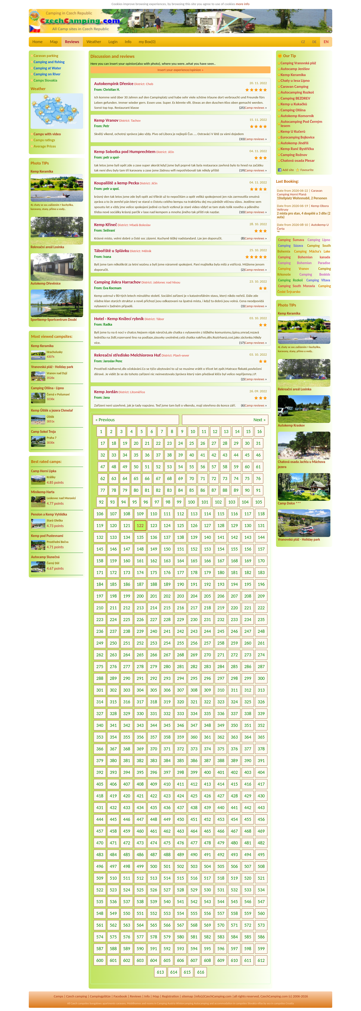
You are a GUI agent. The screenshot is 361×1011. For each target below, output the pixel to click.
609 (220, 960)
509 (99, 878)
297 (220, 678)
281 (180, 666)
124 (166, 525)
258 (220, 643)
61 (258, 466)
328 (113, 713)
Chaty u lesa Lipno (295, 80)
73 (225, 478)
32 (102, 455)
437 (180, 807)
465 (207, 831)
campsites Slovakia (246, 1003)
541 (180, 901)
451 (193, 819)
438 (193, 807)
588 (113, 948)
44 (236, 455)
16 (259, 431)
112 (180, 513)
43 (225, 455)
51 (147, 466)
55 (191, 466)
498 (126, 866)
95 (134, 502)
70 (191, 478)
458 (113, 831)
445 (113, 819)
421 (140, 796)
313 (261, 690)
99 (179, 502)
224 (113, 619)
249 (99, 643)
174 (140, 572)
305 (153, 690)
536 (113, 901)
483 (99, 854)
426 (207, 796)
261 (261, 643)
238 (126, 631)
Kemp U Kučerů (293, 131)
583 (220, 937)
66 (147, 478)
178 (193, 572)
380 (113, 760)
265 (140, 654)
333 (180, 713)
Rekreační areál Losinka (47, 247)
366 (99, 749)
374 (207, 749)
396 (153, 772)
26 (202, 443)
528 (180, 890)
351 (247, 725)
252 (140, 643)
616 (200, 972)
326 (261, 701)
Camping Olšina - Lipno (47, 388)
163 (166, 560)
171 (99, 572)
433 (126, 807)
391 (261, 760)
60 (247, 466)
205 (207, 596)
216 (180, 607)
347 (193, 725)
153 (207, 549)
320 (180, 701)
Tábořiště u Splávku (111, 250)
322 (207, 701)
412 (193, 784)
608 (207, 960)
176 (166, 572)
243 (193, 631)
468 (247, 831)
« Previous (105, 419)
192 (207, 584)
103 (231, 502)
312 (247, 690)
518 (220, 878)
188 (153, 584)
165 (193, 560)
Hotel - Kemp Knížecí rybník (119, 318)
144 (261, 537)
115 (220, 513)
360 (193, 737)
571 (234, 925)
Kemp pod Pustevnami (47, 536)
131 (261, 525)
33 (113, 455)
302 (113, 690)
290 (126, 678)
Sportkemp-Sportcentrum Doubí (54, 320)
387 (207, 760)
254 (166, 643)
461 (153, 831)
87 (214, 490)
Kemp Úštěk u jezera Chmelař (52, 410)
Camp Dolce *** (289, 503)
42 (214, 455)
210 (99, 607)
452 (207, 819)
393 (113, 772)
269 (193, 654)
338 (247, 713)
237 (113, 631)
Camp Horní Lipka (43, 471)
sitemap (187, 996)
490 (193, 854)
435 (153, 807)
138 (180, 537)
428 (234, 796)
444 (99, 819)
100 (191, 502)
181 (234, 572)
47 (102, 466)
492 (220, 854)
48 (113, 466)
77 (102, 490)
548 (99, 913)
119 (99, 525)
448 (153, 819)
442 (247, 807)
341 (113, 725)
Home (37, 41)
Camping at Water (47, 68)
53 (169, 466)
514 (166, 878)
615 (187, 972)
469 (261, 831)
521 (261, 878)
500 (153, 866)
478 (207, 843)
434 (140, 807)
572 (247, 925)
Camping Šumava (291, 240)
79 (124, 490)
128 (220, 525)
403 (247, 772)
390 (247, 760)
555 (193, 913)
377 (247, 749)
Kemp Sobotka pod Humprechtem (125, 151)
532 (234, 890)
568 (193, 925)
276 (113, 666)
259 (234, 643)
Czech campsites (80, 1003)
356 (140, 737)
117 (247, 513)
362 (220, 737)
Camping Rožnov (294, 154)
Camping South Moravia (296, 286)
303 (126, 690)
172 (113, 572)
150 (166, 549)
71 (202, 478)
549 (113, 913)
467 (234, 831)
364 (247, 737)
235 (261, 619)
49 (124, 466)
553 (166, 913)
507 (247, 866)
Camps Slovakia (45, 80)
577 (140, 937)
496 (99, 866)
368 (126, 749)
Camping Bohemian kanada (304, 257)
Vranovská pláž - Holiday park (52, 367)
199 (126, 596)
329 (126, 713)
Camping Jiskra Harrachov (117, 282)
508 (261, 866)
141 (220, 537)
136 (153, 537)
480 (234, 843)
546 (247, 901)
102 (218, 502)
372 (180, 749)
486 (140, 854)
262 (99, 654)
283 (207, 666)
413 (207, 784)
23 (169, 443)
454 (234, 819)
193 (220, 584)
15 (248, 431)
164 (180, 560)
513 (153, 878)
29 (236, 443)
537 (126, 901)
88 (225, 490)
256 (193, 643)
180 (220, 572)
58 (225, 466)
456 (261, 819)
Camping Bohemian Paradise (304, 263)
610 (234, 960)
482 (261, 843)
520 (247, 878)
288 (99, 678)
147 (126, 549)
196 (261, 584)
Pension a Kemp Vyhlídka (49, 514)
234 (247, 619)
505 (220, 866)
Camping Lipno (319, 240)
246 (234, 631)
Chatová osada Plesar (298, 160)
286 (247, 666)
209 (261, 596)
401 (220, 772)
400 (207, 772)
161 (140, 560)
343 (140, 725)
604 (153, 960)
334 (193, 713)
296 (207, 678)
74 (236, 478)
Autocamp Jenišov (295, 68)
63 (113, 478)
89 (236, 490)
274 (261, 654)
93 (112, 502)
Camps (58, 996)
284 (220, 666)
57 (214, 466)
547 (261, 901)
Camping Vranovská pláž (298, 63)
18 (113, 443)
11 (203, 431)
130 (247, 525)
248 (261, 631)
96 (145, 502)
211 (113, 607)
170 (261, 560)
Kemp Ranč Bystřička (297, 148)
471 (113, 843)
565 (153, 925)
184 (99, 584)
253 (153, 643)
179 (207, 572)
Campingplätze (100, 996)
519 (234, 878)
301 (99, 690)
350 (234, 725)
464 (193, 831)
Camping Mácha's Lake (312, 251)
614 (173, 972)
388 (220, 760)
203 (180, 596)
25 (191, 443)
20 (136, 443)
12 (215, 431)
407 (126, 784)
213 (140, 607)
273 (247, 654)
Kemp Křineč (105, 224)
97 (156, 502)
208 (247, 596)
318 (153, 701)
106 (99, 513)
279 (153, 666)
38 (169, 455)
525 (140, 890)
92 (101, 502)
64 (124, 478)
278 (140, 666)
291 (140, 678)
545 (234, 901)
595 (207, 948)
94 (123, 502)
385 (180, 760)
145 (99, 549)
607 (193, 960)
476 (180, 843)
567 (180, 925)
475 (166, 843)
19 (124, 443)
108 (126, 513)
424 (180, 796)
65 (136, 478)
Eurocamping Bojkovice (297, 137)
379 (99, 760)
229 (180, 619)
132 (99, 537)
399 (193, 772)
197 (99, 596)
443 (261, 807)
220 (234, 607)
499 (140, 866)
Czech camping (76, 996)
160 (126, 560)
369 (140, 749)
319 (166, 701)
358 (166, 737)
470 (99, 843)
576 (126, 937)
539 (153, 901)
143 (247, 537)
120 (113, 525)
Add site (288, 170)
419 (113, 796)
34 (124, 455)
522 (99, 890)
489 (180, 854)
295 (193, 678)
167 (220, 560)
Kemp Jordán (106, 391)
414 (220, 784)
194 (234, 584)
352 (261, 725)
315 (113, 701)
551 (140, 913)
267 (166, 654)
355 (126, 737)
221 (247, 607)
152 (193, 549)
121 (126, 525)
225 (126, 619)
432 (113, 807)
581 (193, 937)
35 (136, 455)
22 (158, 443)
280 (166, 666)
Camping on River (47, 74)
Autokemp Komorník (297, 115)
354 (113, 737)
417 (261, 784)
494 (247, 854)
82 (158, 490)
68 (169, 478)
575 (113, 937)
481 (247, 843)
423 (166, 796)
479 (220, 843)
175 (153, 572)
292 (153, 678)
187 (140, 584)
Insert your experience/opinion (180, 70)
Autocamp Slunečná (45, 557)
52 (158, 466)
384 (166, 760)
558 (234, 913)
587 (99, 948)
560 (261, 913)
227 (153, 619)
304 (140, 690)
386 (193, 760)
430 (261, 796)
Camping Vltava (318, 280)
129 (234, 525)
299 (247, 678)
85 (191, 490)
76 (258, 478)
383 (153, 760)
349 (220, 725)
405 (99, 784)
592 (166, 948)
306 (166, 690)
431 (99, 807)
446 (126, 819)
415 (234, 784)
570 (220, 925)
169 (247, 560)
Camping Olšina (293, 110)
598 (247, 948)
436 (166, 807)
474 (153, 843)
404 (261, 772)
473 (140, 843)
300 (261, 678)
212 (126, 607)
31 (258, 443)
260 (247, 643)
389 (234, 760)
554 (180, 913)
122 (140, 525)
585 (247, 937)
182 (247, 572)
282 (193, 666)
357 (153, 737)
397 (166, 772)
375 (220, 749)
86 (202, 490)
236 (99, 631)
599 (261, 948)
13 (226, 431)
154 (220, 549)
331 (153, 713)
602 (126, 960)
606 (180, 960)
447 (140, 819)
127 (207, 525)
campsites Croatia (284, 1003)
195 (247, 584)
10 (192, 431)
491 (207, 854)
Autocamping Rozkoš (297, 92)
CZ (303, 42)
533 (247, 890)
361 (207, 737)
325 (247, 701)
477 (193, 843)
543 (207, 901)
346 (180, 725)
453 (220, 819)
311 (234, 690)
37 (158, 455)
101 (204, 502)
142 (234, 537)
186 (126, 584)
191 (193, 584)
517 (207, 878)
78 (113, 490)
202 (166, 596)
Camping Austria (166, 1003)
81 (147, 490)
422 (153, 796)
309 (207, 690)
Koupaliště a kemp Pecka (116, 183)
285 (234, 666)
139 (193, 537)
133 (113, 537)
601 (113, 960)
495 (261, 854)
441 (234, 807)
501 (166, 866)
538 (140, 901)
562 (113, 925)
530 (207, 890)
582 (207, 937)
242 (180, 631)
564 (140, 925)
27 (214, 443)
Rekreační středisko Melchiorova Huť (127, 355)
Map (54, 41)
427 (220, 796)
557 (220, 913)
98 (168, 502)
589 (126, 948)
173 (126, 572)
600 (99, 960)
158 (99, 560)
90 (247, 490)
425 (193, 796)
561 (99, 925)
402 (234, 772)
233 (234, 619)
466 (220, 831)
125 (180, 525)
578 (153, 937)
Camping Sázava (290, 246)
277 (126, 666)
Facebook (120, 996)
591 (153, 948)
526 (153, 890)
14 (237, 431)
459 (126, 831)
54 (180, 466)
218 (207, 607)
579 (166, 937)
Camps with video (47, 134)
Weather (94, 41)
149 (153, 549)
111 (166, 513)
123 (153, 525)
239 (140, 631)
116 (234, 513)
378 (261, 749)
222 (261, 607)
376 (234, 749)
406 (113, 784)
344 (153, 725)
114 (207, 513)
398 (180, 772)
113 (193, 513)
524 (126, 890)
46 (258, 455)
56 (202, 466)
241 (166, 631)
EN (326, 41)
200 (140, 596)
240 (153, 631)
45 (247, 455)
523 (113, 890)
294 (180, 678)
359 (180, 737)
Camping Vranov (293, 269)
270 (207, 654)
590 (140, 948)
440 (220, 807)
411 (180, 784)
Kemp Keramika (42, 171)
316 (126, 701)
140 (207, 537)
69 (180, 478)
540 (166, 901)
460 (140, 831)
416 (247, 784)
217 (193, 607)
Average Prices (45, 146)
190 (180, 584)
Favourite (307, 170)
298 (234, 678)
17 (102, 443)
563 (126, 925)
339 (261, 713)
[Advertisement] (304, 631)
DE (314, 42)
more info (242, 4)
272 (234, 654)
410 (166, 784)
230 (193, 619)
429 (247, 796)
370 (153, 749)
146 (113, 549)
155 (234, 549)
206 (220, 596)
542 (193, 901)
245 (220, 631)
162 (153, 560)
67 (158, 478)
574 (99, 937)
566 (166, 925)
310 (220, 690)
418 (99, 796)
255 (180, 643)
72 (214, 478)
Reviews (72, 41)
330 (140, 713)
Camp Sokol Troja (43, 432)
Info (128, 41)
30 (247, 443)
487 (153, 854)
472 (126, 843)
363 (234, 737)
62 (102, 478)
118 (261, 513)
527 (166, 890)
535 (99, 901)
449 (166, 819)
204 (193, 596)
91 (258, 490)
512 (140, 878)
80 (136, 490)
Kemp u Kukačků (294, 104)
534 (261, 890)
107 (113, 513)
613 (160, 972)
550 (126, 913)
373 (193, 749)
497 (113, 866)
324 (234, 701)
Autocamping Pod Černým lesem (301, 123)
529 (193, 890)
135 (140, 537)
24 (180, 443)
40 (191, 455)
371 (166, 749)
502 (180, 866)
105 (258, 502)
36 (147, 455)
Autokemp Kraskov (291, 425)
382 (140, 760)
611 (247, 960)
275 (99, 666)
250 (113, 643)
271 (220, 654)
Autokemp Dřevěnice (46, 283)
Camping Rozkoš (290, 280)
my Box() (147, 41)
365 (261, 737)
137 (166, 537)
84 (180, 490)
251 (126, 643)
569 (207, 925)
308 (193, 690)
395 (140, 772)
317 (140, 701)
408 (140, 784)
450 (180, 819)
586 (261, 937)
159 (113, 560)
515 (180, 878)
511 (126, 878)
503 (193, 866)
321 (193, 701)
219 (220, 607)
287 (261, 666)
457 (99, 831)
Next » (259, 419)
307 (180, 690)
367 (113, 749)
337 (234, 713)
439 (207, 807)
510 (113, 878)
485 (126, 854)
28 (225, 443)
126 (193, 525)
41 (202, 455)
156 (247, 549)
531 (220, 890)
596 (220, 948)
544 (220, 901)
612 (261, 960)
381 (126, 760)
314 (99, 701)
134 (126, 537)
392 (99, 772)
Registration (170, 996)
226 (140, 619)
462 (166, 831)
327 (99, 713)
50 (136, 466)
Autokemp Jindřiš (295, 143)
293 (166, 678)
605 (166, 960)
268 (180, 654)
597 (234, 948)
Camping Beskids (315, 274)
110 (153, 513)
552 (153, 913)
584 (234, 937)
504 (207, 866)
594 (193, 948)
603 (140, 960)
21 (147, 443)
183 (261, 572)
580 (180, 937)
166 (207, 560)
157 (261, 549)
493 (234, 854)
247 (247, 631)
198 (113, 596)
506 (234, 866)
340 (99, 725)
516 (193, 878)
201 (153, 596)
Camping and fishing (49, 62)
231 (207, 619)
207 (234, 596)
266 (153, 654)
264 (126, 654)
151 (180, 549)
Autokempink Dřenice (114, 83)
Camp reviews (254, 108)
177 (180, 572)
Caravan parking (46, 55)
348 (207, 725)
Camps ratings (44, 140)
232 (220, 619)
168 (234, 560)
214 (153, 607)
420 (126, 796)
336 (220, 713)
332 (166, 713)
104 (245, 502)
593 (180, 948)
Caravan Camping (295, 86)
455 (247, 819)
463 (180, 831)
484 (113, 854)
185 (113, 584)
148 (140, 549)
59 (236, 466)
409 (153, 784)
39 (180, 455)
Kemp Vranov (106, 120)
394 (126, 772)
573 (261, 925)
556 (207, 913)
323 (220, 701)
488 (166, 854)
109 (140, 513)
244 (207, 631)
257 (207, 643)
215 (166, 607)
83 (169, 490)
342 (126, 725)
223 (99, 619)
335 (207, 713)
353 (99, 737)
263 (113, 654)
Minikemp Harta (42, 492)
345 (166, 725)
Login (112, 41)
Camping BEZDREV (295, 98)
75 (247, 478)
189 (166, 584)
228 (166, 619)
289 (113, 678)
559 (247, 913)
